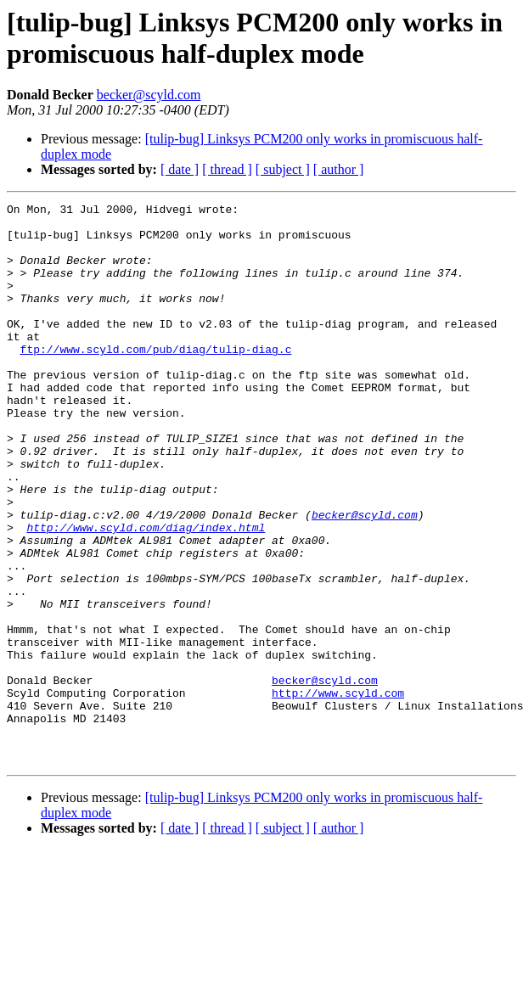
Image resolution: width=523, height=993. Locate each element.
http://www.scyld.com (338, 791)
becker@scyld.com (149, 94)
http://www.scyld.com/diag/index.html (145, 593)
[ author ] (338, 169)
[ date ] (179, 169)
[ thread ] (227, 169)
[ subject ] (283, 169)
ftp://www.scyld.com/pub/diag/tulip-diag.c (156, 379)
